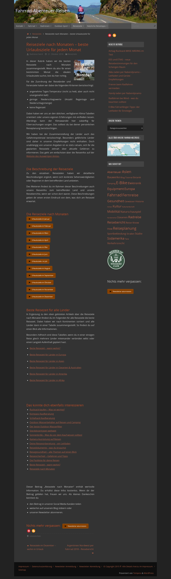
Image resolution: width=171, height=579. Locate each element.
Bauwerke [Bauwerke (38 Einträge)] (113, 177)
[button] (28, 531)
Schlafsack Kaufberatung (42, 418)
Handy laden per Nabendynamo (125, 93)
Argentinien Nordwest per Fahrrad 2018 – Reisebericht (79, 549)
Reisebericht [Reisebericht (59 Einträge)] (116, 222)
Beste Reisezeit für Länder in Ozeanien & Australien (55, 367)
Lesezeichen (35, 536)
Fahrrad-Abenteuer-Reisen (42, 10)
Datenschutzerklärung (42, 566)
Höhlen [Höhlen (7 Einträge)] (109, 207)
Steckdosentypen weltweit (43, 430)
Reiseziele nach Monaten (42, 468)
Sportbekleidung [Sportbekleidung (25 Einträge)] (116, 233)
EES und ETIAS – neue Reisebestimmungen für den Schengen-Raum (123, 63)
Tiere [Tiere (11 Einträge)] (127, 239)
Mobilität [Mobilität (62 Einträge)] (113, 211)
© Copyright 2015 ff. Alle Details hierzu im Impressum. (128, 566)
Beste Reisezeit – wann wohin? (45, 348)
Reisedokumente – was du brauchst (48, 447)
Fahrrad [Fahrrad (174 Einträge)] (114, 195)
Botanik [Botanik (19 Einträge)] (137, 177)
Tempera (137, 573)
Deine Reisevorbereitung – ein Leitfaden (50, 443)
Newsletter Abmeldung (89, 566)
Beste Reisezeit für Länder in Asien (47, 361)
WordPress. (149, 573)
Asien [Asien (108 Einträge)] (126, 171)
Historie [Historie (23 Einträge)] (139, 201)
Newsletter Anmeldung (65, 566)
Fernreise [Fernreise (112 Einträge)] (130, 194)
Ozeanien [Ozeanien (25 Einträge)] (122, 217)
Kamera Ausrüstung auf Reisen (45, 439)
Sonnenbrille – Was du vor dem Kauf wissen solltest (56, 435)
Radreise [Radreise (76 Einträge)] (134, 217)
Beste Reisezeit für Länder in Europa (48, 354)
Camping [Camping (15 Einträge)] (111, 183)
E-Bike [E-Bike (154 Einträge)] (121, 182)
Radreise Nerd (36, 54)
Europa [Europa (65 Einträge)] (129, 189)
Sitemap (22, 570)
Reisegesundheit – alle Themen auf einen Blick (53, 451)
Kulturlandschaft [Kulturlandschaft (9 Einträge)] (128, 207)
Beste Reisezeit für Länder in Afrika (47, 380)
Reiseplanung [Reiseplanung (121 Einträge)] (124, 228)
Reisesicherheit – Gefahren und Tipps (49, 456)
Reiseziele (36, 34)
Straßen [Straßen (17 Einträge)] (130, 233)
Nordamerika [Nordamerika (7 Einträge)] (111, 218)
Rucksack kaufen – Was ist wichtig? (47, 409)
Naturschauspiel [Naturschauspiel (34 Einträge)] (130, 211)
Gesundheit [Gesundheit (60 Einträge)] (115, 201)
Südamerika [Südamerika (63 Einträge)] (115, 238)
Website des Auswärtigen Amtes (42, 156)
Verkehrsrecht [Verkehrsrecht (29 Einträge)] (116, 243)
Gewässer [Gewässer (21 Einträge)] (130, 201)
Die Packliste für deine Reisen (44, 460)
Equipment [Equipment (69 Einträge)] (115, 188)
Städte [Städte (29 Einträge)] (138, 233)
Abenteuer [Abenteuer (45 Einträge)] (114, 172)
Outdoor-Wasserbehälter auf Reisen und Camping (55, 422)
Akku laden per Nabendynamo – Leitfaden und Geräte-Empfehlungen (125, 76)
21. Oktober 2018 (55, 54)
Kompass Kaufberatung (42, 413)
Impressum (23, 566)
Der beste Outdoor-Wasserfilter (46, 426)
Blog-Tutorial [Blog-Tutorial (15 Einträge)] (126, 177)
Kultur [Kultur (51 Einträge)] (117, 206)
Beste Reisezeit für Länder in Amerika (48, 373)
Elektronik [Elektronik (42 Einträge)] (134, 183)
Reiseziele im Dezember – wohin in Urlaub (41, 547)
